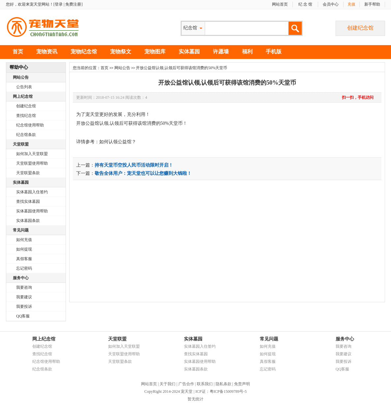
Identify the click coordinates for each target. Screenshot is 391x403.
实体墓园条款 (28, 220)
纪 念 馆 (305, 4)
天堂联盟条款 (28, 173)
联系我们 (205, 384)
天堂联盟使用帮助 (32, 163)
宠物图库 (154, 51)
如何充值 (24, 239)
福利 (247, 51)
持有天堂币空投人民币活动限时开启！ (134, 165)
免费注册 (73, 4)
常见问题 (21, 230)
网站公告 (21, 77)
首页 (18, 51)
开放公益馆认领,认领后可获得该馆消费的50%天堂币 (227, 82)
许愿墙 (221, 51)
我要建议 (24, 297)
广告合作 (186, 384)
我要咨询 (24, 287)
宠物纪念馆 (84, 51)
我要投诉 (24, 306)
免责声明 (242, 384)
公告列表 (24, 87)
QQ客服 (23, 316)
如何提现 (24, 249)
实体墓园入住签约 (32, 192)
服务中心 (21, 278)
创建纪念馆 (360, 28)
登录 (59, 4)
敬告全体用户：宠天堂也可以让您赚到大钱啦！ (143, 173)
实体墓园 (189, 51)
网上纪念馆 (23, 96)
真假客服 (24, 258)
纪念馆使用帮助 (30, 125)
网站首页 (280, 4)
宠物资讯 (46, 51)
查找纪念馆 (26, 115)
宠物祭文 (120, 51)
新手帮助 (372, 4)
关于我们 (167, 384)
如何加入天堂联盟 (32, 153)
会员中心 (331, 4)
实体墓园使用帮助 (32, 211)
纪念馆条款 (26, 134)
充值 (351, 4)
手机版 (274, 51)
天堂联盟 (21, 144)
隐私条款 (223, 384)
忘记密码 (24, 268)
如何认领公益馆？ (117, 141)
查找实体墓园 (28, 201)
